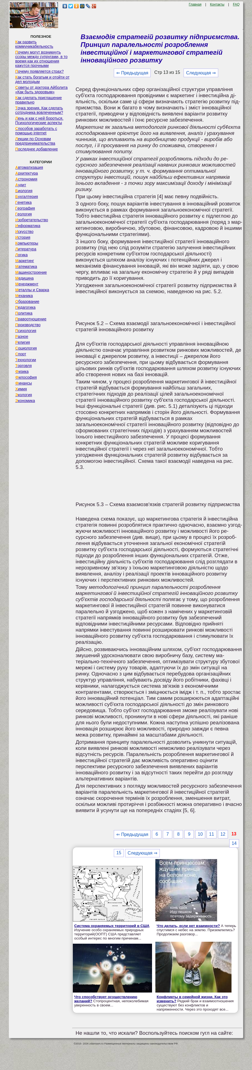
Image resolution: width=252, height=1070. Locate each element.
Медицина (24, 278)
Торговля (23, 365)
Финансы (23, 383)
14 (234, 843)
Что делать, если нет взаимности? (188, 926)
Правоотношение (30, 319)
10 (200, 834)
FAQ (236, 4)
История (22, 237)
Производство (27, 325)
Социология (26, 348)
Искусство (24, 231)
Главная (195, 4)
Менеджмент (26, 284)
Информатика (27, 225)
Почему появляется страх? (39, 71)
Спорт (20, 354)
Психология (25, 330)
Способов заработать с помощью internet (36, 130)
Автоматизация (29, 167)
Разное (21, 336)
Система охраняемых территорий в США (112, 926)
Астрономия (26, 179)
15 (118, 852)
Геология (23, 214)
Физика (22, 371)
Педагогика (25, 307)
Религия (22, 342)
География (25, 208)
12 (222, 834)
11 (211, 834)
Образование (27, 301)
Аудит (20, 185)
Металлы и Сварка (32, 290)
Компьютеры (26, 243)
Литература (25, 249)
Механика (24, 295)
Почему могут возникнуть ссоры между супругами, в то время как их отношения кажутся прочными (41, 59)
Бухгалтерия (26, 196)
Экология (23, 395)
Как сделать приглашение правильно (38, 100)
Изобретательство (31, 220)
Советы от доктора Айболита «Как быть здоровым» (41, 89)
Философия (26, 377)
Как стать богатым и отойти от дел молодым (42, 79)
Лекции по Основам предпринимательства (35, 141)
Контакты (217, 4)
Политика (23, 313)
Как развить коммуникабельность (34, 44)
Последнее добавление (36, 149)
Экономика (25, 400)
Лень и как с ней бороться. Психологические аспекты (39, 120)
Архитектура (26, 173)
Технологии (25, 360)
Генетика (23, 202)
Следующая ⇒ (201, 73)
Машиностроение (31, 272)
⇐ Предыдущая (132, 73)
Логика (21, 255)
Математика (26, 266)
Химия (21, 389)
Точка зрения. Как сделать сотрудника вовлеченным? (39, 110)
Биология (23, 191)
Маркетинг (24, 260)
